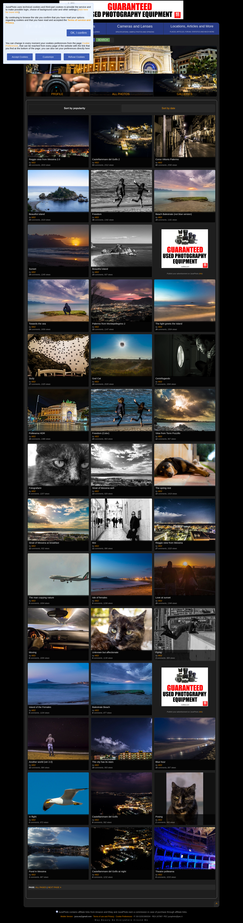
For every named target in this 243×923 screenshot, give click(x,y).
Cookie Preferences (124, 916)
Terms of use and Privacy (103, 916)
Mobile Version (67, 916)
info (200, 274)
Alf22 (33, 163)
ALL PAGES (40, 887)
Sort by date (168, 108)
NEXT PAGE (54, 887)
